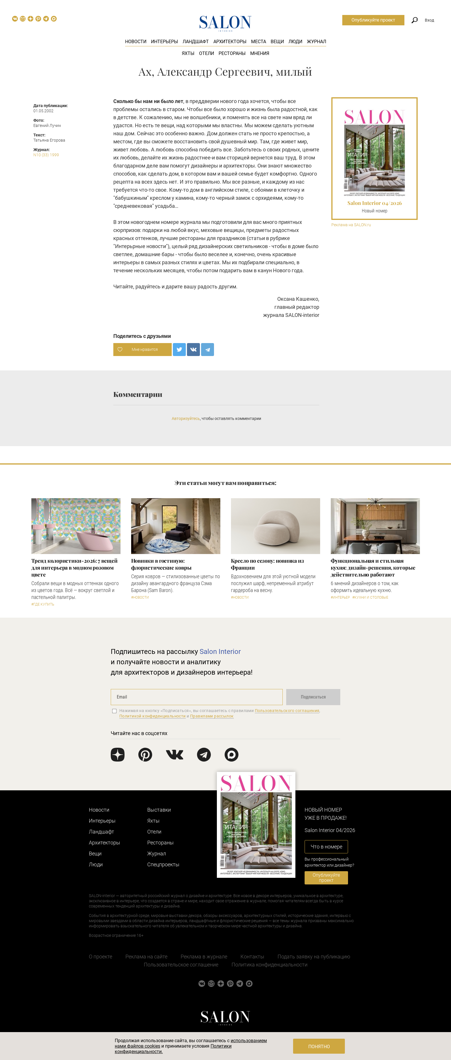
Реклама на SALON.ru (351, 225)
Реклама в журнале (204, 957)
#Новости (140, 597)
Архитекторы (229, 41)
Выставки (159, 810)
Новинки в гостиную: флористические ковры (161, 564)
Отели (206, 53)
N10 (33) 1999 (46, 155)
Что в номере (326, 847)
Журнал (316, 41)
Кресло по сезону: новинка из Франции (267, 564)
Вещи (277, 41)
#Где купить (42, 604)
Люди (295, 41)
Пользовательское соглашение (181, 965)
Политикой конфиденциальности (152, 716)
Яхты (188, 53)
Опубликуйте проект (373, 20)
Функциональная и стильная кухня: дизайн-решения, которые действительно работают (373, 567)
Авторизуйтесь (186, 418)
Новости (135, 41)
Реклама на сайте (146, 957)
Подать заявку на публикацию (314, 957)
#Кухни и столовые (370, 597)
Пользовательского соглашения (287, 710)
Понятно (319, 1046)
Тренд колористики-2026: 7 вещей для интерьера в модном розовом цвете (74, 567)
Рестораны (232, 53)
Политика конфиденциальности (269, 965)
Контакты (252, 957)
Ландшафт (196, 41)
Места (258, 41)
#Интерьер (340, 597)
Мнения (259, 53)
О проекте (100, 957)
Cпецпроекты (163, 864)
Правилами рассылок (212, 716)
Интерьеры (164, 41)
